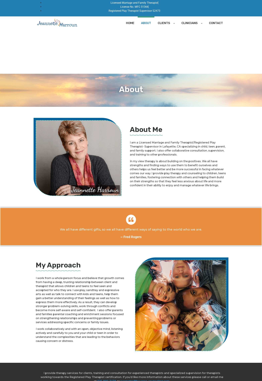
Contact (216, 23)
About (146, 23)
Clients (166, 23)
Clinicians (191, 23)
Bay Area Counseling (72, 372)
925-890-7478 (106, 337)
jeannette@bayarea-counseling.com (145, 337)
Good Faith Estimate (99, 372)
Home (130, 23)
